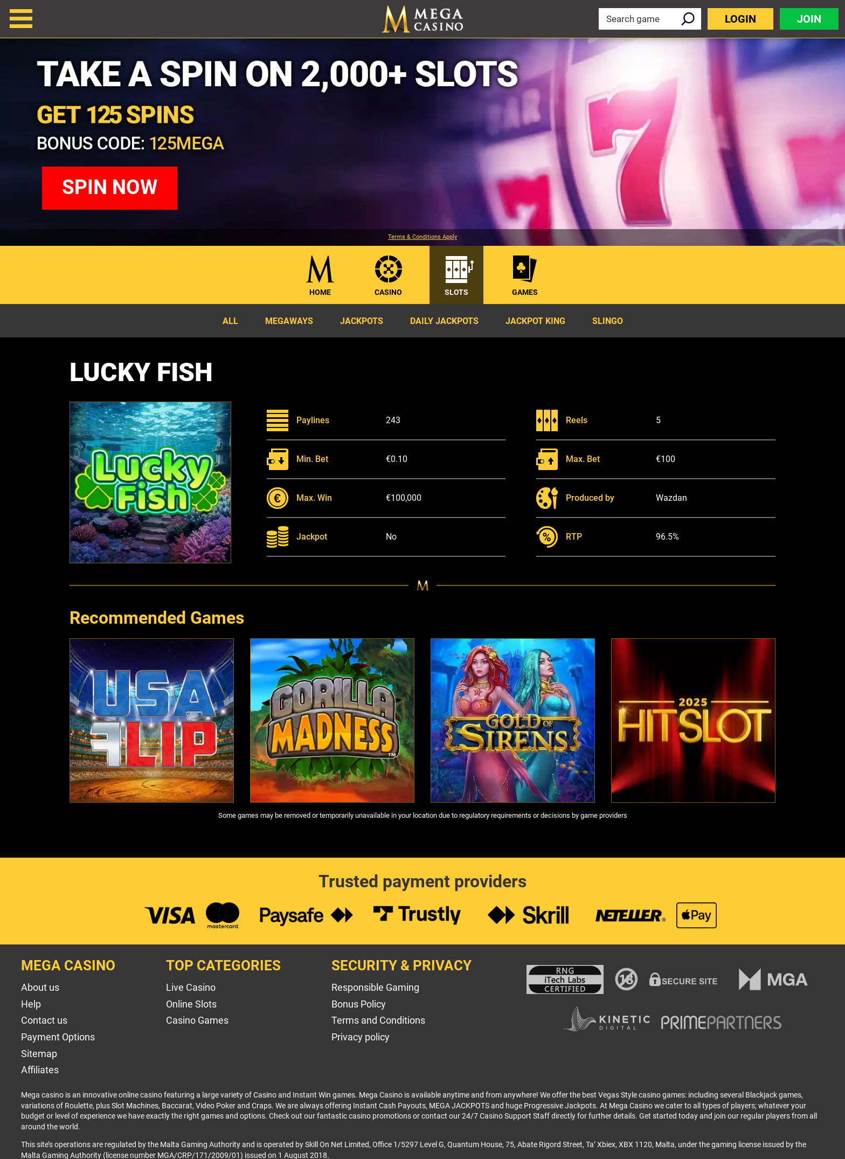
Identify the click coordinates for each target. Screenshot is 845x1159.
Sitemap (39, 1053)
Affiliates (40, 1069)
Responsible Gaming (375, 987)
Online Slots (191, 1004)
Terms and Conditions (378, 1020)
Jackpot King (535, 321)
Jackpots (361, 321)
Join (809, 18)
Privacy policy (360, 1037)
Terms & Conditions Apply (422, 237)
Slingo (607, 321)
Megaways (289, 321)
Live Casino (191, 987)
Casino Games (197, 1020)
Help (31, 1004)
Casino (388, 292)
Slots (456, 292)
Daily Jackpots (444, 321)
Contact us (44, 1020)
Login (740, 18)
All (230, 321)
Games (525, 292)
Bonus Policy (358, 1004)
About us (40, 987)
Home (320, 292)
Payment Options (58, 1037)
